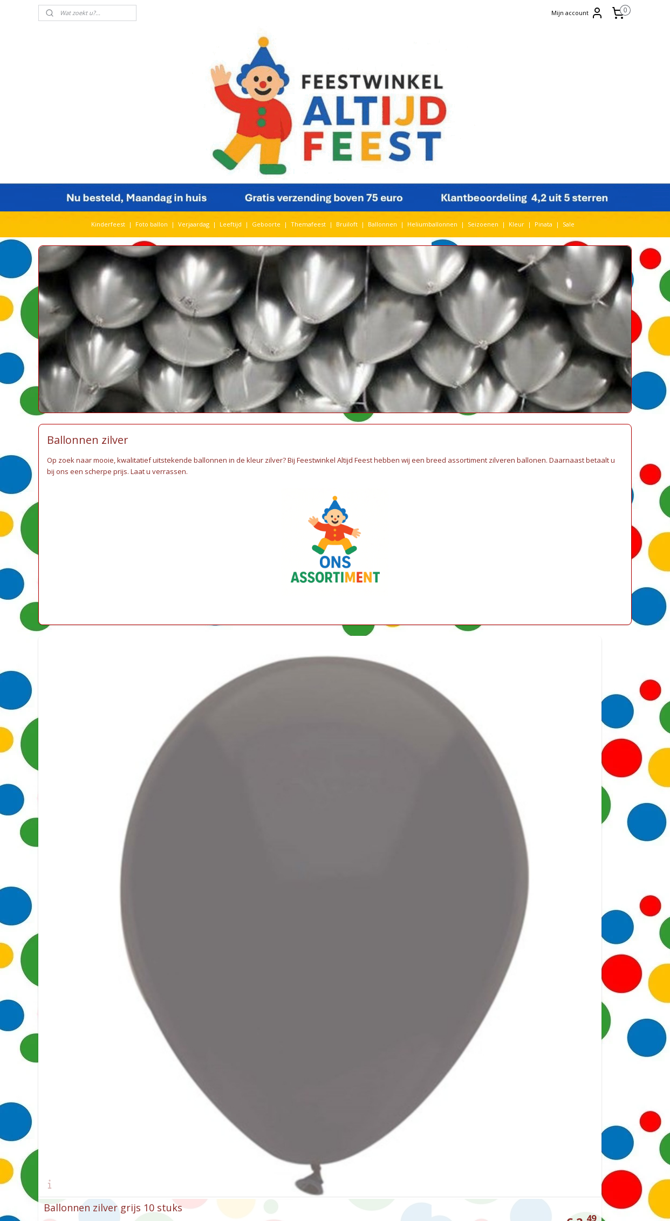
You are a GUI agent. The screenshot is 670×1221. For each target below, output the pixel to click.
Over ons (292, 1100)
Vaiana (224, 1119)
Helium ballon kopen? (429, 987)
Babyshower (223, 911)
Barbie (170, 929)
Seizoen (253, 1072)
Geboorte (266, 224)
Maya (204, 1034)
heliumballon (181, 996)
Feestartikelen (300, 958)
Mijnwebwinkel (466, 1201)
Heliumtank (222, 996)
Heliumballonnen (432, 224)
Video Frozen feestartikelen (438, 920)
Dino (210, 958)
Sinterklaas (178, 1082)
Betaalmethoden (303, 1062)
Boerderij (197, 939)
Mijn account (577, 12)
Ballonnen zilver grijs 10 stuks (113, 837)
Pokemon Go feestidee (432, 958)
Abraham (179, 911)
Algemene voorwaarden (314, 1024)
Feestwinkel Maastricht (312, 948)
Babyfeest (175, 920)
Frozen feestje (419, 1006)
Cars (258, 939)
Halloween (216, 987)
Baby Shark (210, 920)
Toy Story (203, 1110)
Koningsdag (178, 1024)
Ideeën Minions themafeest (438, 939)
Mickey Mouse (237, 1034)
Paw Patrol (177, 1062)
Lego (240, 1024)
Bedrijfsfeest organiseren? (436, 996)
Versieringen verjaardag (314, 967)
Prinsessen (177, 1072)
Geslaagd (175, 987)
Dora (228, 958)
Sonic (236, 1082)
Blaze (255, 929)
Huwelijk (191, 1006)
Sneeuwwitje (181, 1091)
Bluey (170, 939)
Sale (569, 224)
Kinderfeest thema (221, 1015)
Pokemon (245, 1062)
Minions (173, 1043)
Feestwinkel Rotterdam (313, 911)
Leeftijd (231, 224)
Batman (195, 929)
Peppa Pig (212, 1062)
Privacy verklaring (305, 1072)
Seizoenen (483, 224)
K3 (165, 1015)
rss (331, 1201)
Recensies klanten (424, 1043)
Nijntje (207, 1043)
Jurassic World (233, 1006)
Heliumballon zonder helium (440, 911)
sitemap (308, 1201)
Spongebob (178, 1100)
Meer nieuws (417, 1034)
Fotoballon (224, 967)
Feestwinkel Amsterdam (314, 929)
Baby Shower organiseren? (436, 977)
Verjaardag (193, 224)
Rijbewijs (218, 1072)
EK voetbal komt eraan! (431, 1053)
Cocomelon (179, 948)
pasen (254, 1053)
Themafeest (308, 224)
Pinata (543, 224)
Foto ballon (151, 224)
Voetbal (172, 1129)
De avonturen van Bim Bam (437, 1015)
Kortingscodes (299, 1091)
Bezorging (294, 1034)
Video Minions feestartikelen (439, 929)
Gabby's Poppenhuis (199, 977)
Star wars (213, 1100)
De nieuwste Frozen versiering (442, 1024)
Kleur (516, 224)
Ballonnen (382, 224)
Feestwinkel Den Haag (311, 920)
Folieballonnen (182, 967)
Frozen (254, 967)
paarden (229, 1053)
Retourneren (298, 1053)
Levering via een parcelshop (320, 1043)
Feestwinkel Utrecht (308, 939)
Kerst (181, 1015)
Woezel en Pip (213, 1138)
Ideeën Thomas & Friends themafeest (453, 948)
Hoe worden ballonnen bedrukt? (445, 967)
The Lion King (181, 1119)
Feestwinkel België (306, 996)
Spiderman (220, 1091)
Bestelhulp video (303, 1082)
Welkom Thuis (220, 1129)
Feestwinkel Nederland (312, 987)
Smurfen (211, 1082)
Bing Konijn (227, 929)
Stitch (239, 1100)
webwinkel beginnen (372, 1201)
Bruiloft (347, 224)
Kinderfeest (108, 224)
